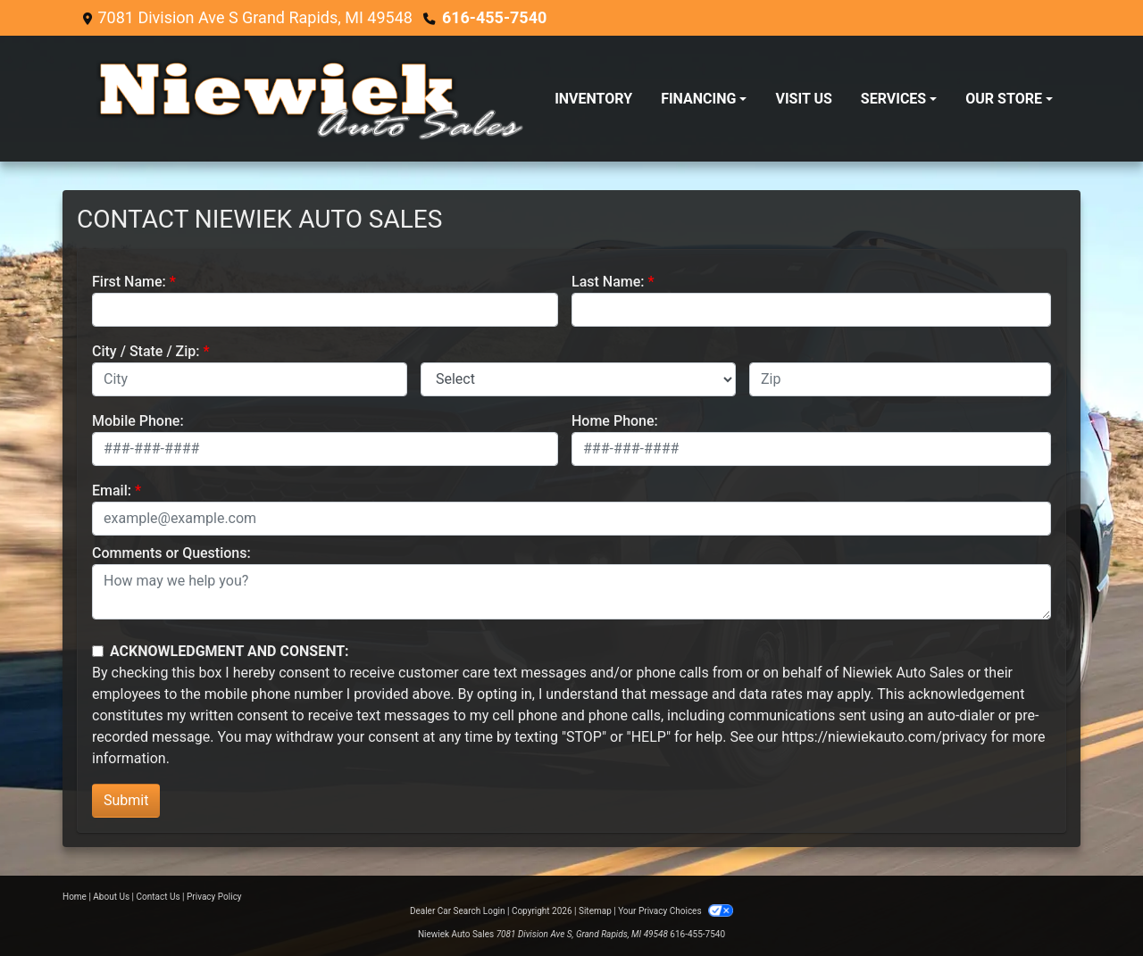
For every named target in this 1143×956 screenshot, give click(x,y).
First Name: (129, 281)
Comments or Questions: (171, 553)
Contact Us (158, 897)
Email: (111, 490)
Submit (126, 800)
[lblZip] (900, 379)
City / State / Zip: (146, 351)
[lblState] (578, 379)
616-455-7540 (494, 17)
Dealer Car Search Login (457, 911)
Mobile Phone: (138, 420)
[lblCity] (249, 379)
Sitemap (595, 911)
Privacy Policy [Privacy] (214, 897)
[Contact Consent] (98, 651)
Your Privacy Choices (675, 911)
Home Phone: (615, 420)
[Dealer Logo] (308, 98)
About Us (111, 897)
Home (75, 897)
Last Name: (608, 281)
